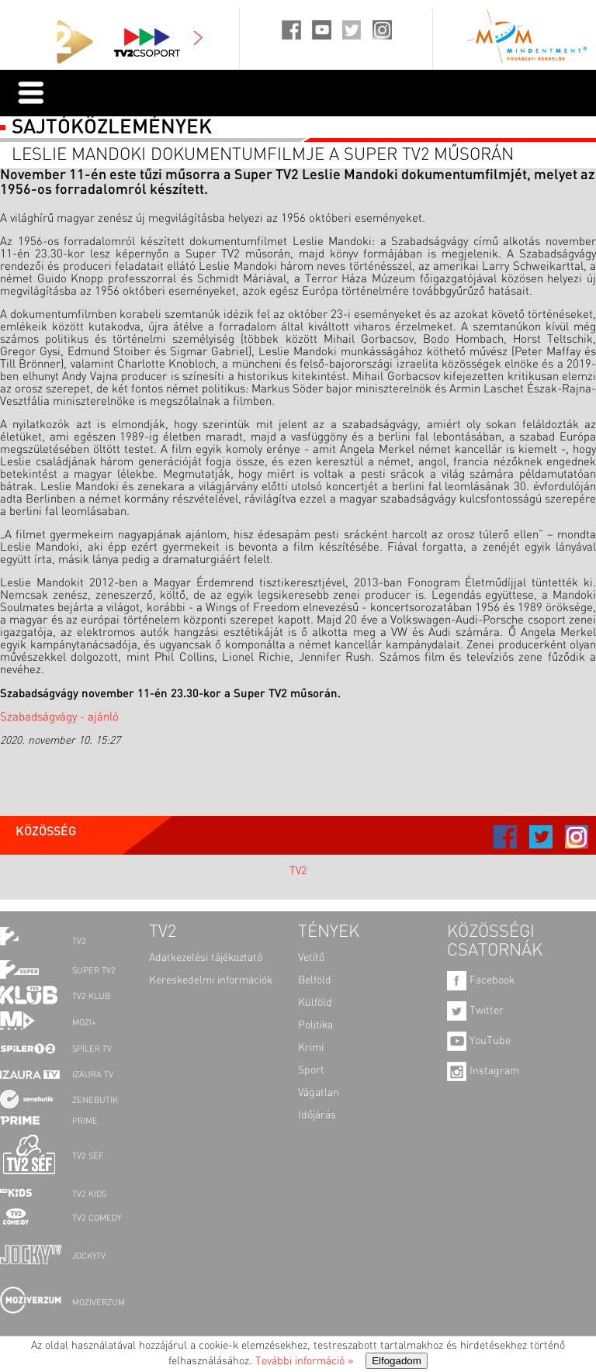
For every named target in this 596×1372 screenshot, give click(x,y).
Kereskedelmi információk (210, 980)
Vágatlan (318, 1092)
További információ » (304, 1361)
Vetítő (311, 957)
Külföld (315, 1002)
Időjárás (317, 1115)
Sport (311, 1070)
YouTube (479, 1040)
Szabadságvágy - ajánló (59, 718)
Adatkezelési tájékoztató (205, 957)
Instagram (483, 1071)
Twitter (475, 1010)
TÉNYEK (328, 932)
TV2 (298, 871)
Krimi (311, 1047)
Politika (315, 1025)
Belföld (314, 980)
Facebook (481, 980)
